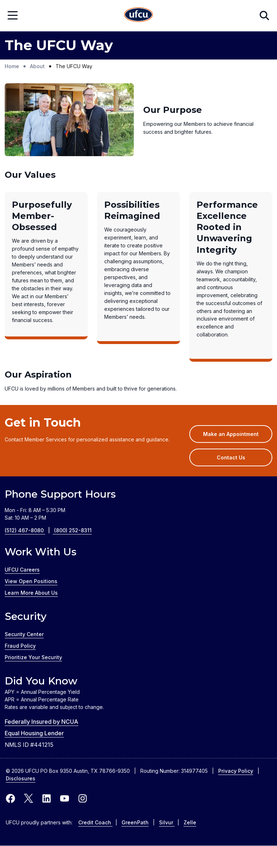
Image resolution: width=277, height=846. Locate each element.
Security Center (24, 634)
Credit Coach (95, 822)
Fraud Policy (20, 646)
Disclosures (20, 778)
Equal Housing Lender (34, 733)
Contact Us (231, 457)
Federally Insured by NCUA (41, 721)
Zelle (190, 822)
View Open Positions (31, 581)
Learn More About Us (31, 593)
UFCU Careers (22, 570)
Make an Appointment (237, 436)
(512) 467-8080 (29, 530)
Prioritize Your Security (33, 657)
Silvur (167, 822)
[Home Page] (138, 15)
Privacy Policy (235, 771)
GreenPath (135, 822)
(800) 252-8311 (73, 530)
